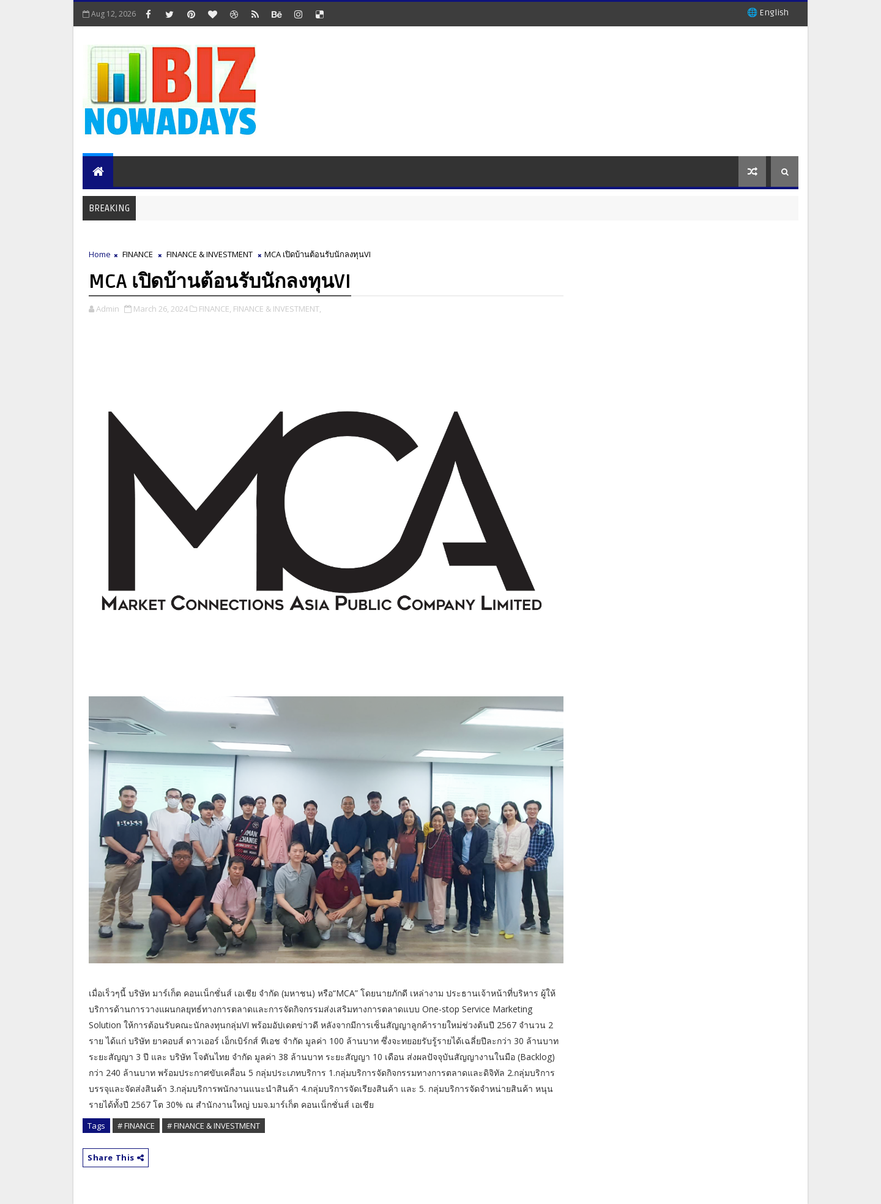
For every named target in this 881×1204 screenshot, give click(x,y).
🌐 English (768, 12)
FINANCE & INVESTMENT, (277, 308)
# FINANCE (136, 1125)
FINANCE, (215, 308)
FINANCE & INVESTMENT (209, 254)
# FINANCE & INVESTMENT (213, 1125)
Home (100, 254)
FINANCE (137, 254)
